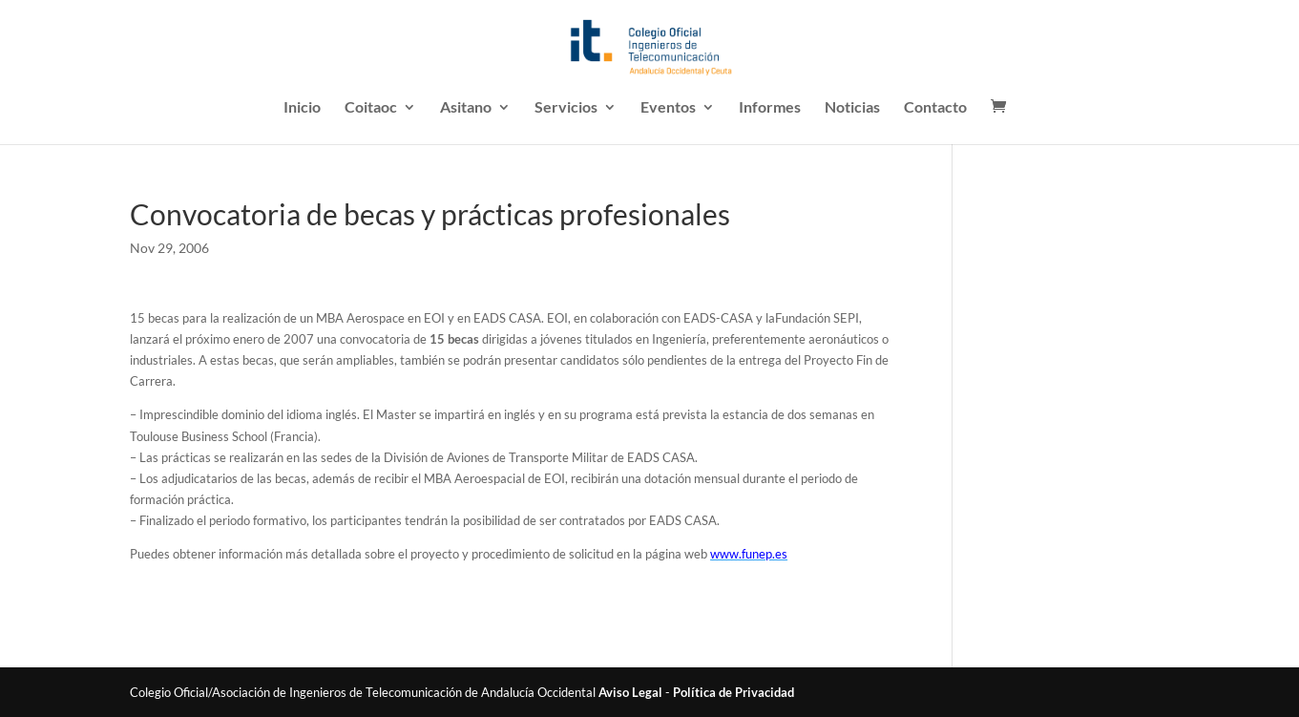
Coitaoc (371, 108)
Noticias (852, 108)
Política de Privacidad (733, 692)
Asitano (466, 108)
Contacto (935, 108)
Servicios (565, 108)
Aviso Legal (630, 692)
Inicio (302, 108)
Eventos (668, 108)
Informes (770, 108)
